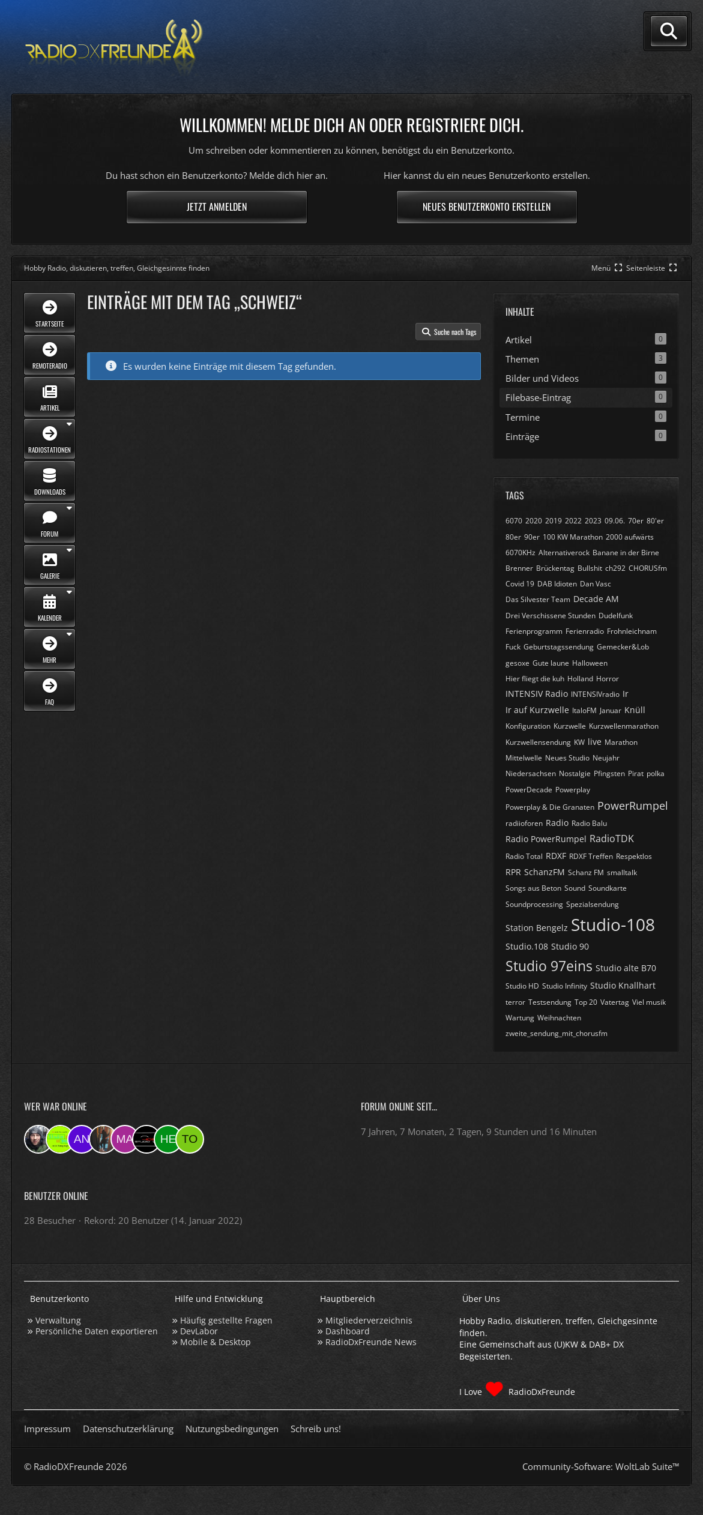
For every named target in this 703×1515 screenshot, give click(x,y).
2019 (553, 521)
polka (656, 773)
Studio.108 (526, 946)
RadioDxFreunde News (371, 1342)
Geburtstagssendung (558, 647)
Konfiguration (528, 726)
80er (513, 537)
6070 (513, 521)
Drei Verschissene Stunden (550, 615)
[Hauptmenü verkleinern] (607, 268)
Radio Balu (589, 823)
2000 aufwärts (630, 537)
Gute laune (551, 663)
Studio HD (522, 986)
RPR (513, 872)
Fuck (512, 647)
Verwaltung (58, 1320)
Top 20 (586, 1002)
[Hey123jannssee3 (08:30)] (168, 1139)
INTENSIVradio (595, 694)
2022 (573, 521)
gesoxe (517, 663)
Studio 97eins (549, 965)
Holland (580, 678)
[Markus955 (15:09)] (124, 1139)
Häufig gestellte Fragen (226, 1320)
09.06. (615, 521)
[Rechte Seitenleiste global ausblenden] (652, 268)
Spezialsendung (592, 904)
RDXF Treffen (591, 856)
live (595, 741)
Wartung (519, 1018)
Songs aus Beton (533, 888)
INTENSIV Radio (536, 693)
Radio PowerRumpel (546, 839)
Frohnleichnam (632, 631)
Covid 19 (519, 584)
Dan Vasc (595, 584)
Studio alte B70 (626, 968)
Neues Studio (567, 758)
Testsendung (550, 1002)
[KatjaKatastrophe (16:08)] (103, 1139)
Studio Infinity (564, 986)
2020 (533, 521)
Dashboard (347, 1331)
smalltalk (622, 872)
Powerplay (572, 790)
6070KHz (520, 552)
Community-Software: (600, 1466)
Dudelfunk (616, 615)
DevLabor (199, 1331)
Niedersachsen (530, 773)
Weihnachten (559, 1018)
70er (636, 521)
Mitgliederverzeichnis (368, 1320)
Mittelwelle (523, 758)
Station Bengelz (536, 927)
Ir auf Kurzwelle (537, 709)
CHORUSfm (648, 568)
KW (579, 742)
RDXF (556, 855)
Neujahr (606, 758)
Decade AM (596, 598)
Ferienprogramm (534, 631)
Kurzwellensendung (538, 742)
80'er (655, 521)
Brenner (519, 568)
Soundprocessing (534, 904)
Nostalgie (575, 773)
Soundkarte (607, 888)
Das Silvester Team (537, 599)
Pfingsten (609, 773)
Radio (557, 822)
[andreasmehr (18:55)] (81, 1139)
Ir (626, 693)
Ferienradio (585, 631)
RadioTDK (612, 838)
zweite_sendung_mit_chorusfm (556, 1033)
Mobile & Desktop (215, 1342)
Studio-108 (613, 924)
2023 (593, 521)
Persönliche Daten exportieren (96, 1331)
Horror (607, 678)
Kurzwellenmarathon (624, 726)
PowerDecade (528, 790)
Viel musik (649, 1002)
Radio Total (524, 856)
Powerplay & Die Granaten (549, 807)
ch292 (615, 568)
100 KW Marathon (573, 537)
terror (515, 1002)
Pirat (636, 773)
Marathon (621, 742)
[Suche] (669, 31)
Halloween (590, 663)
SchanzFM (544, 872)
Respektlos (634, 856)
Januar (610, 710)
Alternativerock (564, 552)
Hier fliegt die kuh (534, 678)
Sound (574, 888)
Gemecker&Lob (623, 647)
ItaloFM (584, 710)
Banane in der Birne (626, 552)
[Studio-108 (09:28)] (146, 1139)
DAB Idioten (557, 584)
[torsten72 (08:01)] (189, 1139)
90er (532, 537)
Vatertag (614, 1002)
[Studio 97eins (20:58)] (60, 1139)
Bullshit (590, 568)
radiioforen (524, 823)
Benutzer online (56, 1195)
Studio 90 (570, 946)
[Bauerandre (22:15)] (38, 1139)
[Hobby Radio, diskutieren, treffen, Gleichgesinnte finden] (114, 47)
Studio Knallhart (623, 985)
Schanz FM (586, 872)
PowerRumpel (632, 805)
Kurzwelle (570, 726)
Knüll (634, 709)
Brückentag (555, 568)
